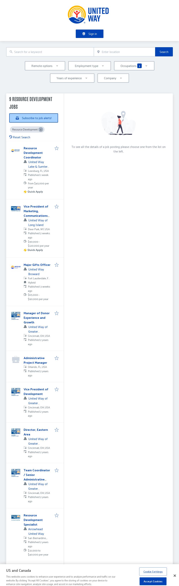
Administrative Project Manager (35, 360)
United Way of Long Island (37, 222)
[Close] (175, 580)
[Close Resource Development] (40, 129)
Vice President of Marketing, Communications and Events (36, 213)
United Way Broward (36, 271)
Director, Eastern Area (36, 432)
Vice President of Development (36, 391)
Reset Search (19, 137)
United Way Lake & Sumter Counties (37, 166)
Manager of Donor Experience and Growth (37, 317)
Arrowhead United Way (36, 531)
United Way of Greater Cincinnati (37, 331)
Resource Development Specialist (33, 519)
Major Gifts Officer (37, 264)
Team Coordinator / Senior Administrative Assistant (37, 477)
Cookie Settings (153, 576)
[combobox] (50, 52)
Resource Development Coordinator (33, 152)
